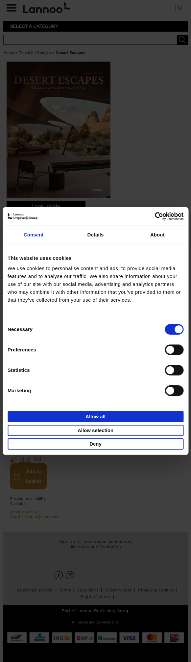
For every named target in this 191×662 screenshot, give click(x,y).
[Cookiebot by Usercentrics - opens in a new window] (154, 216)
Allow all (95, 416)
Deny (95, 444)
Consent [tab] (34, 234)
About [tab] (157, 234)
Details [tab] (95, 234)
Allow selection (95, 430)
